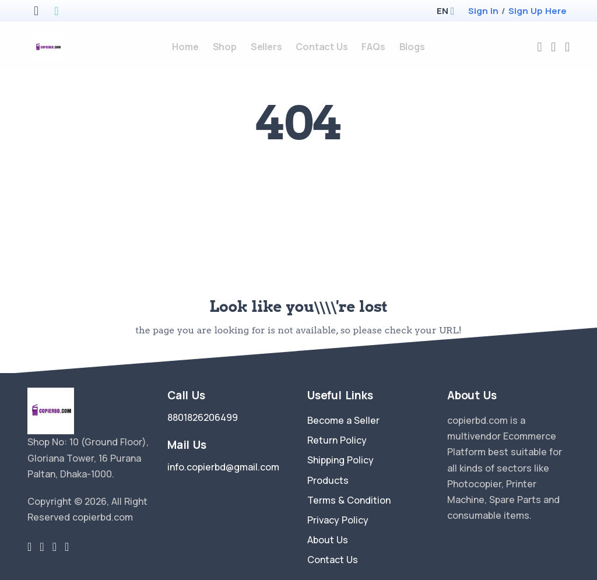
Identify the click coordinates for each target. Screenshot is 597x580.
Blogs (412, 46)
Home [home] (185, 46)
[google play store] (56, 12)
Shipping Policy (340, 460)
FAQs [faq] (373, 46)
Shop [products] (225, 46)
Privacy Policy (337, 520)
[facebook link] (42, 547)
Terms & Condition (349, 500)
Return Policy (337, 440)
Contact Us (332, 559)
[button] (442, 11)
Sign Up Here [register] (537, 11)
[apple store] (36, 12)
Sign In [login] (483, 11)
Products (328, 480)
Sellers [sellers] (266, 46)
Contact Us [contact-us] (321, 46)
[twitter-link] (29, 547)
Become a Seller (343, 420)
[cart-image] (567, 47)
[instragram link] (54, 547)
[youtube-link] (67, 547)
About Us (327, 539)
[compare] (553, 47)
